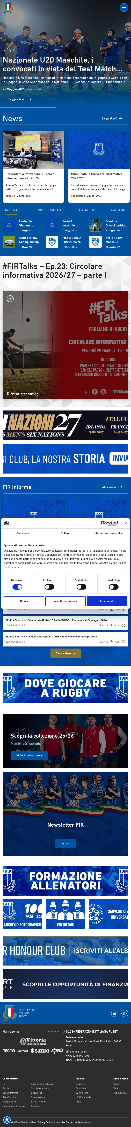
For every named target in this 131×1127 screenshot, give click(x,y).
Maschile (80, 1084)
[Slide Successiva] (13, 50)
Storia (6, 1088)
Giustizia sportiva (40, 1088)
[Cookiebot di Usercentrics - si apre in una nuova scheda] (103, 523)
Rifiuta (24, 601)
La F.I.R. (7, 1084)
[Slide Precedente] (5, 50)
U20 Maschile (83, 1092)
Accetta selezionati (65, 601)
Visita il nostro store (29, 755)
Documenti (36, 1092)
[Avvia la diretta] (65, 298)
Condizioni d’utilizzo (26, 1122)
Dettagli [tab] (65, 533)
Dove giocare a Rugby (42, 1084)
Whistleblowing (83, 1122)
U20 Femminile (83, 1097)
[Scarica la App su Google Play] (124, 1013)
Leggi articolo (20, 99)
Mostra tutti (57, 1031)
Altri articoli (112, 487)
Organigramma (10, 1092)
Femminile (81, 1088)
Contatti (35, 1106)
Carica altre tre (65, 653)
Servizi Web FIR (39, 1101)
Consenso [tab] (23, 533)
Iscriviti (65, 843)
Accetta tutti (107, 601)
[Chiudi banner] (126, 523)
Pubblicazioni (120, 1092)
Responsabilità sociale (14, 1106)
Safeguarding (38, 1097)
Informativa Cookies (63, 1122)
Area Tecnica (9, 1097)
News (78, 1101)
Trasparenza (9, 1101)
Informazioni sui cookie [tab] (108, 533)
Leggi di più (112, 118)
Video (116, 1088)
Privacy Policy (45, 1122)
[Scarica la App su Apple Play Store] (114, 1013)
